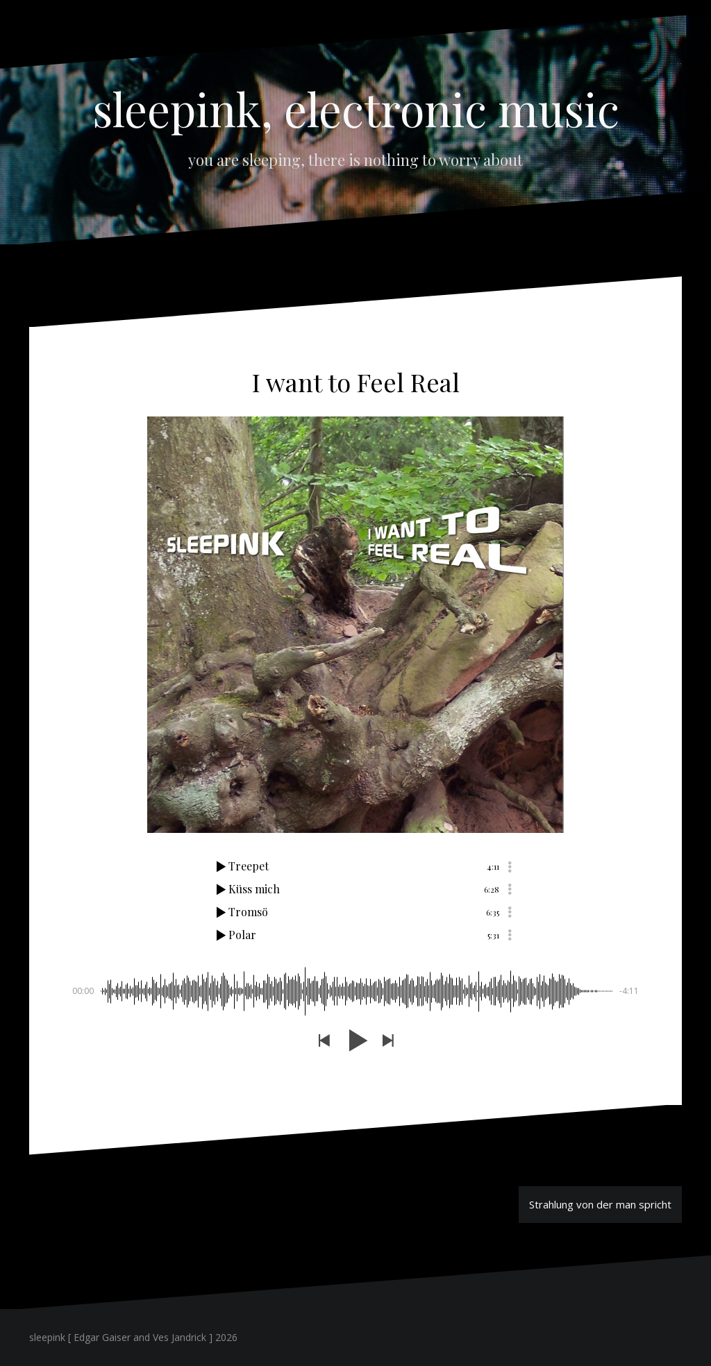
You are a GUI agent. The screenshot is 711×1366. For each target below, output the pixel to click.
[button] (323, 1041)
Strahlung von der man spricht (600, 1204)
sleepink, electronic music (355, 108)
